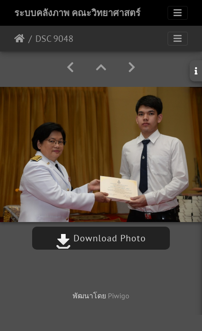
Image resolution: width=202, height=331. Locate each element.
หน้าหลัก (19, 39)
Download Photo (101, 238)
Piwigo (118, 295)
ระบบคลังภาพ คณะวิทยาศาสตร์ (77, 13)
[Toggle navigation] (178, 13)
